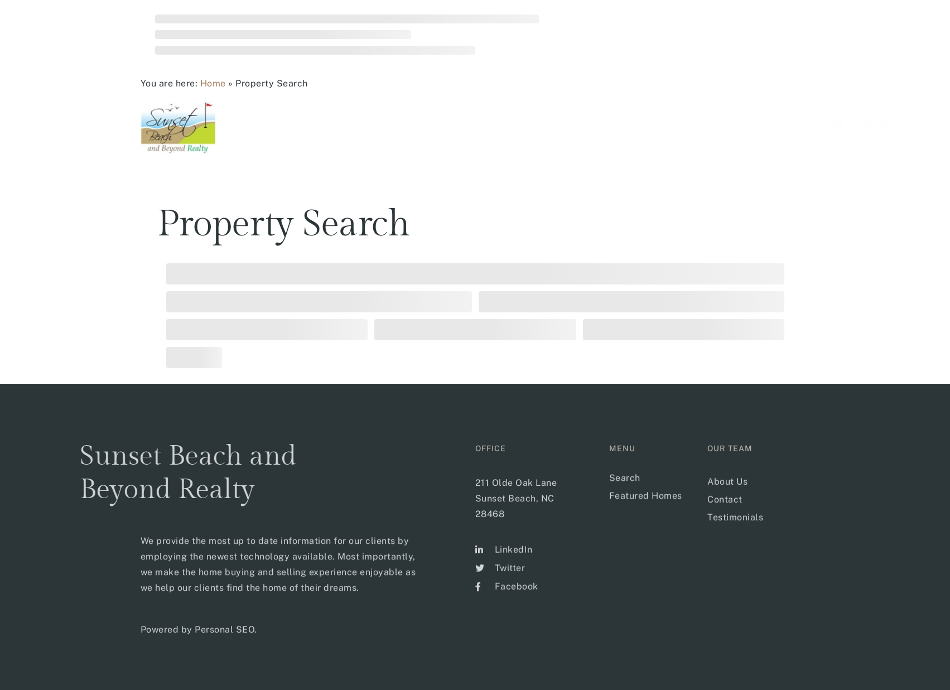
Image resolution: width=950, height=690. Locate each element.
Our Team (755, 123)
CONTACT (818, 123)
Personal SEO (224, 644)
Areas (574, 123)
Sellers (689, 123)
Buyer (629, 123)
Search (515, 123)
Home (213, 83)
